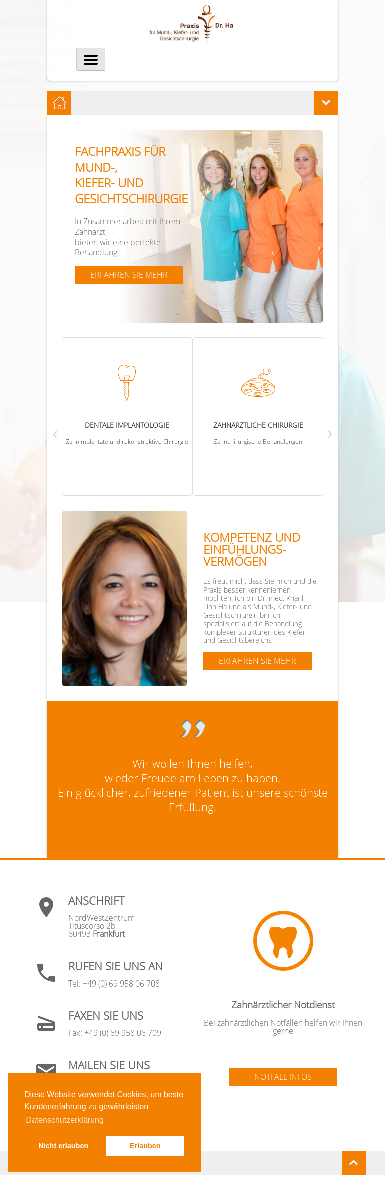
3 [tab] (209, 315)
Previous (94, 486)
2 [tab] (193, 315)
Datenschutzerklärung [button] (65, 1120)
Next (320, 486)
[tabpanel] (192, 226)
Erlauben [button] (145, 1146)
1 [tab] (178, 315)
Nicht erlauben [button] (63, 1146)
